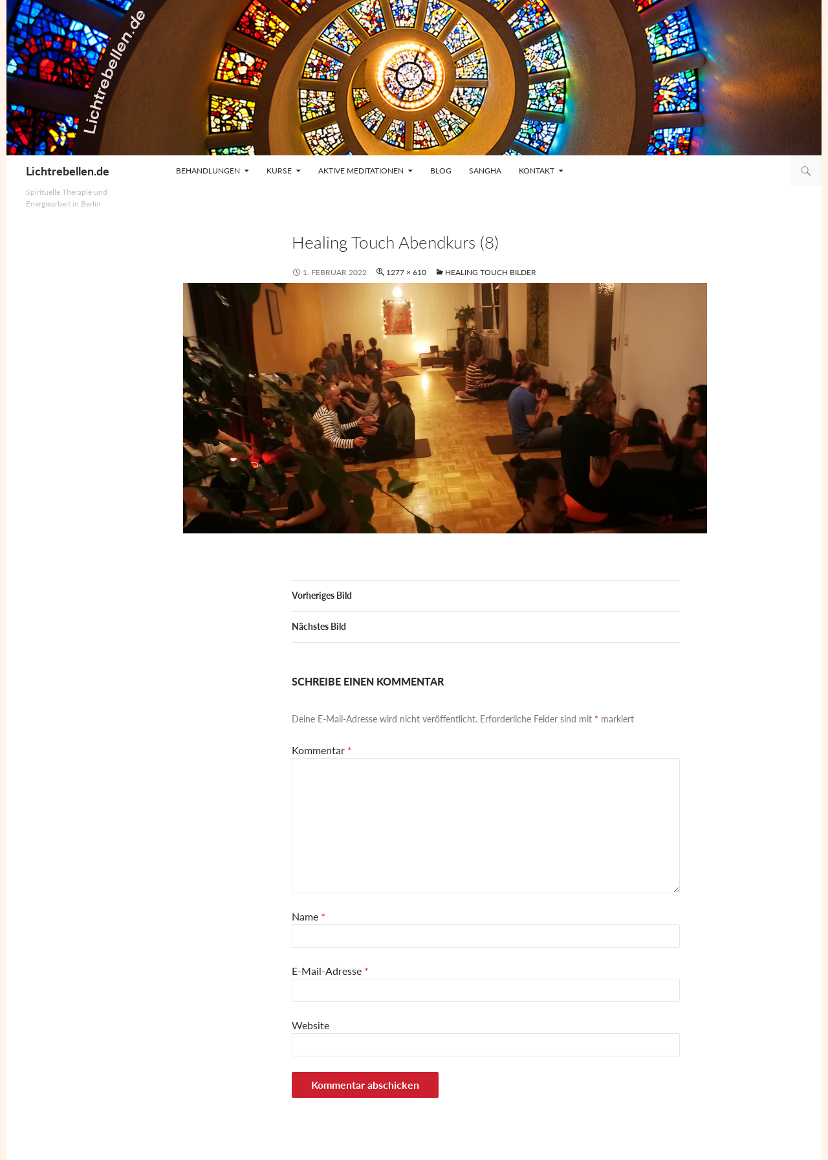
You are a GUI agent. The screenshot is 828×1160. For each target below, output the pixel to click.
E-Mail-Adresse (330, 971)
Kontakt (536, 170)
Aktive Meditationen (361, 170)
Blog (441, 170)
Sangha (485, 170)
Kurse (279, 170)
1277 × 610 (406, 272)
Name (308, 916)
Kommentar (322, 750)
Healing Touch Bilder (490, 272)
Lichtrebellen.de (67, 171)
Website (310, 1025)
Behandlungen (208, 170)
